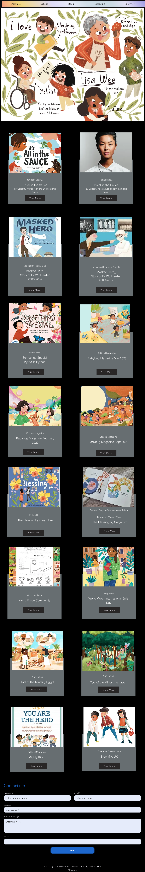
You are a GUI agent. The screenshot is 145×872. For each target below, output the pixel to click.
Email (77, 793)
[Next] (140, 64)
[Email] (107, 798)
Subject (7, 805)
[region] (36, 740)
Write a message (11, 816)
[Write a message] (72, 825)
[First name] (36, 798)
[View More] (35, 198)
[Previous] (5, 64)
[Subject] (72, 810)
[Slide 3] (72, 116)
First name (8, 793)
